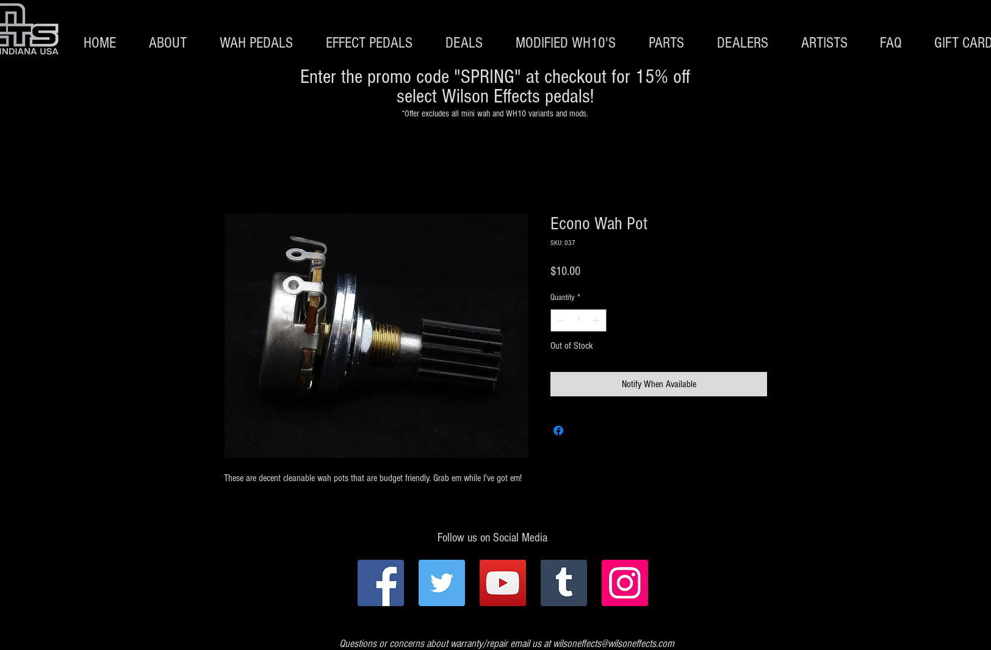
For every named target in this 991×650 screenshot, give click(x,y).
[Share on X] (581, 430)
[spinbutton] (578, 320)
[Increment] (597, 320)
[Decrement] (560, 320)
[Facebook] (381, 583)
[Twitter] (442, 583)
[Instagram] (625, 583)
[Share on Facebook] (558, 430)
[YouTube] (503, 583)
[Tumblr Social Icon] (564, 583)
